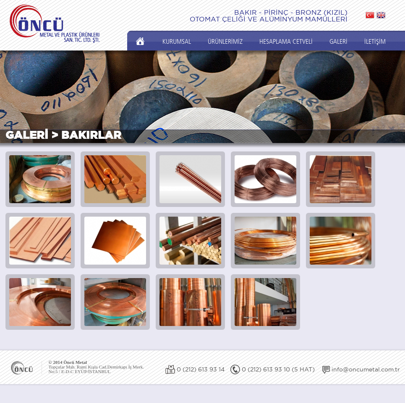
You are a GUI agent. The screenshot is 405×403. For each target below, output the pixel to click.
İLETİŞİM (375, 41)
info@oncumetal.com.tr (366, 369)
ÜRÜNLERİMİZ (225, 41)
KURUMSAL (176, 41)
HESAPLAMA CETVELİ (286, 41)
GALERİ (338, 41)
